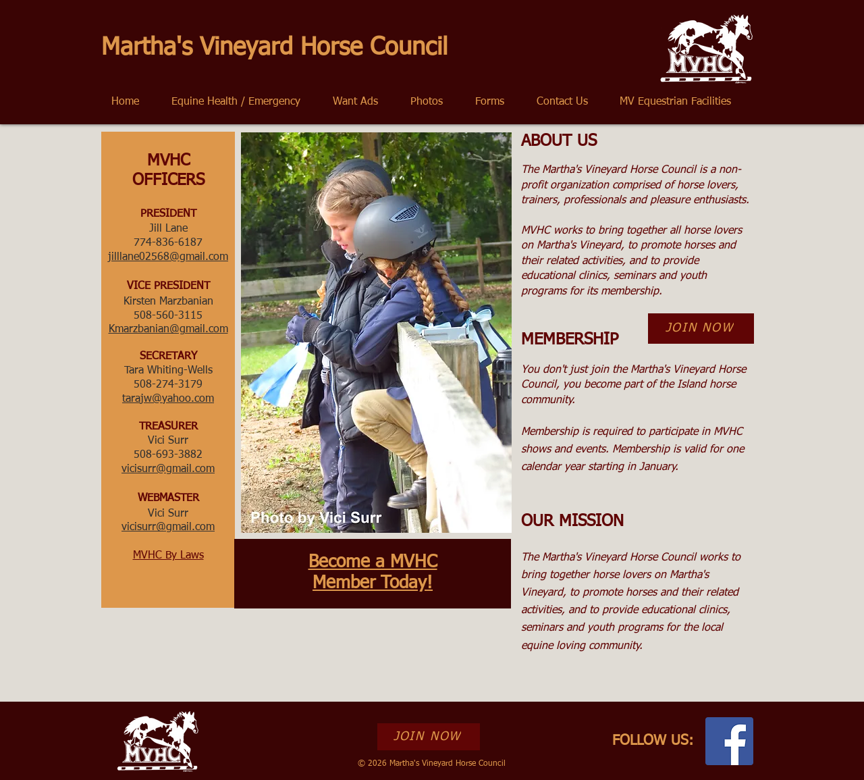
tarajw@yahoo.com (168, 399)
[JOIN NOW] (701, 328)
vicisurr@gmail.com (168, 527)
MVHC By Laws (168, 555)
